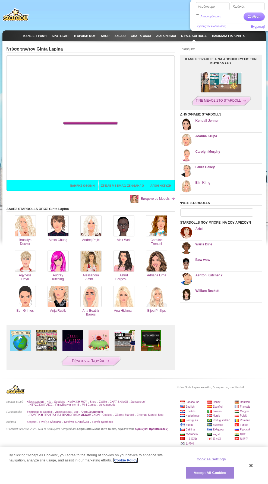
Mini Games (89, 404)
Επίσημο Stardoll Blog (150, 414)
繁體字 (244, 438)
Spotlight (59, 401)
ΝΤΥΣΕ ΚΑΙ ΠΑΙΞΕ (41, 404)
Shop (93, 401)
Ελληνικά (218, 429)
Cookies (107, 414)
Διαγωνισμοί (138, 401)
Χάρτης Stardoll (124, 414)
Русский (245, 429)
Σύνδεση (254, 16)
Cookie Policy (125, 460)
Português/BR (221, 420)
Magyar (244, 411)
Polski (243, 415)
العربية (216, 434)
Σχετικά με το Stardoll (40, 411)
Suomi (189, 424)
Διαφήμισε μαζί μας (66, 411)
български (192, 434)
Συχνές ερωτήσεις (102, 421)
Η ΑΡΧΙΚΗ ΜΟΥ (77, 401)
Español (218, 406)
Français (245, 406)
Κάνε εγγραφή (35, 401)
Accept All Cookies (210, 473)
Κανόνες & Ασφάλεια (76, 421)
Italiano (217, 411)
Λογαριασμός (107, 404)
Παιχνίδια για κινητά (67, 404)
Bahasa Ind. (193, 402)
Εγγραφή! (258, 27)
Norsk (216, 415)
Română (245, 420)
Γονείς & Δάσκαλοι (50, 421)
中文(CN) (191, 438)
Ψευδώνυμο (206, 6)
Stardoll (15, 14)
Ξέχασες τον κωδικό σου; (211, 26)
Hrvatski (191, 411)
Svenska (218, 424)
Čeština (190, 429)
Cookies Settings (211, 459)
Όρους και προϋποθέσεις (151, 428)
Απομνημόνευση (210, 16)
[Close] (251, 465)
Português (192, 420)
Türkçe (244, 424)
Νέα (49, 401)
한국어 (190, 443)
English (190, 406)
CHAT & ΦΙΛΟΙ (119, 401)
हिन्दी (242, 434)
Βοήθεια (32, 421)
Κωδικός (239, 6)
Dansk (216, 402)
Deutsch (245, 402)
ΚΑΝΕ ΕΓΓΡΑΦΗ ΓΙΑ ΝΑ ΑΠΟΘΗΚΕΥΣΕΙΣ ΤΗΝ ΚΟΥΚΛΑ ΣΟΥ (221, 61)
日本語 (217, 438)
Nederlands (193, 415)
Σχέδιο (103, 401)
